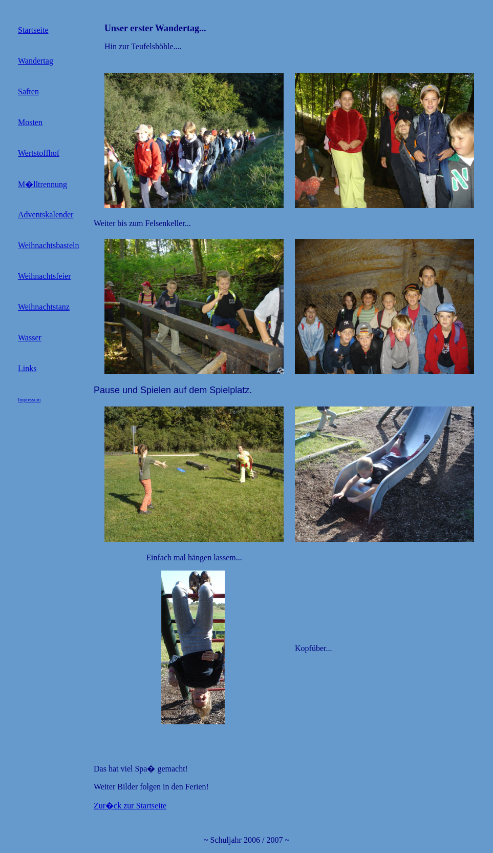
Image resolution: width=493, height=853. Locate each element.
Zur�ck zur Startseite (130, 805)
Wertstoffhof (38, 153)
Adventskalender (45, 214)
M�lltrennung (42, 184)
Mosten (30, 122)
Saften (28, 91)
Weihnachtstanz (44, 306)
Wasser (29, 337)
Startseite (33, 30)
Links (27, 368)
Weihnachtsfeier (44, 276)
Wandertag (35, 60)
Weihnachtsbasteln (48, 245)
